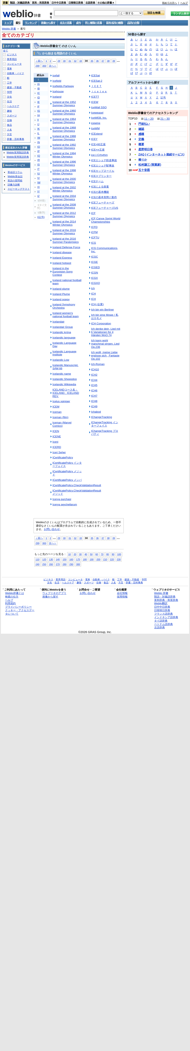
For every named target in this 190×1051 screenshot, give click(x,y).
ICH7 (94, 395)
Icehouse (58, 91)
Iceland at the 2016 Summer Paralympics (65, 240)
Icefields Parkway (63, 86)
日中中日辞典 (58, 2)
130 (51, 559)
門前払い (144, 123)
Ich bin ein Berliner (102, 309)
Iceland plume (61, 288)
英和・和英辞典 (40, 2)
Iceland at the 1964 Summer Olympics (64, 120)
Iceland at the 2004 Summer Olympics (64, 197)
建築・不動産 (14, 87)
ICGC (94, 256)
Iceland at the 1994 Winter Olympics (64, 155)
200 (98, 559)
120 (44, 559)
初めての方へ (169, 2)
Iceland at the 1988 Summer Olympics (64, 138)
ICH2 (94, 374)
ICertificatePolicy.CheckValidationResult (76, 485)
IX (38, 187)
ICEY (94, 139)
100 (119, 554)
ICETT (95, 96)
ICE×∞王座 (98, 149)
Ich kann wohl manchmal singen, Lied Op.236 (105, 343)
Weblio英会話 (15, 176)
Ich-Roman (98, 364)
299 (37, 65)
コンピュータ (14, 64)
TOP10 (132, 118)
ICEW (94, 102)
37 (103, 60)
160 (71, 559)
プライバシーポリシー (18, 606)
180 (85, 559)
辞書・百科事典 (15, 139)
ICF (93, 213)
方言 (9, 134)
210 (105, 559)
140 (58, 559)
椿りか (142, 159)
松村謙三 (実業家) (149, 164)
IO (38, 146)
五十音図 (144, 170)
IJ (38, 124)
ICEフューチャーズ (102, 202)
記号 (163, 97)
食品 (9, 125)
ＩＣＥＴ (96, 86)
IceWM (95, 128)
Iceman (56, 411)
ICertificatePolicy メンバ (67, 479)
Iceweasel (97, 112)
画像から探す (48, 22)
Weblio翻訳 (160, 603)
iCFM (94, 232)
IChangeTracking (101, 417)
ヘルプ (184, 2)
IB (38, 88)
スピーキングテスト (19, 189)
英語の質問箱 (15, 180)
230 (119, 559)
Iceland (56, 96)
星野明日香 (145, 149)
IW (38, 182)
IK (38, 128)
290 (71, 564)
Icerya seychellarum (64, 504)
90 (113, 554)
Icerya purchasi (61, 499)
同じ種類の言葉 (93, 22)
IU (38, 173)
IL (38, 133)
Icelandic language (63, 337)
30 (64, 60)
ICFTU (95, 237)
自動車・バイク (15, 73)
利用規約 (10, 603)
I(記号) (41, 217)
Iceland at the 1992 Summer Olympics (64, 146)
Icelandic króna (61, 332)
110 (37, 559)
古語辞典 (90, 2)
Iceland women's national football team (65, 315)
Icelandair (58, 321)
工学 (9, 82)
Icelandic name (61, 373)
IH (38, 115)
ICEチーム (97, 181)
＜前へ (39, 60)
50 (91, 554)
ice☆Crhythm (99, 154)
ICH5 (94, 385)
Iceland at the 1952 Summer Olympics (64, 104)
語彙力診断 (14, 184)
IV (38, 178)
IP (38, 151)
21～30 (165, 118)
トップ (7, 22)
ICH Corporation (101, 323)
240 (37, 564)
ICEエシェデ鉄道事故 (104, 160)
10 (69, 554)
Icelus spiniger (61, 401)
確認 (141, 129)
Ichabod (96, 411)
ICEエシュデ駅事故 (102, 165)
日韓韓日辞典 (75, 2)
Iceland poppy (61, 299)
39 (113, 60)
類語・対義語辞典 (20, 2)
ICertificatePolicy (62, 457)
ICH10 (95, 369)
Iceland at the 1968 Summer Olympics (64, 129)
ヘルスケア (13, 106)
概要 (141, 144)
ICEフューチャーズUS (104, 207)
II (38, 119)
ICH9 (94, 406)
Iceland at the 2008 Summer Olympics (64, 206)
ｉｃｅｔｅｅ (99, 91)
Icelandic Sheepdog (64, 379)
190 (92, 559)
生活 (9, 101)
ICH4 (94, 380)
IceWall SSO (99, 107)
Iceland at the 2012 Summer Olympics (64, 214)
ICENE (56, 436)
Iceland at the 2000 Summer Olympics (64, 180)
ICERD (56, 447)
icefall (55, 75)
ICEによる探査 (100, 186)
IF (38, 106)
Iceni (55, 441)
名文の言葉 (66, 22)
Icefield (56, 80)
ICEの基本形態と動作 (104, 197)
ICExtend (96, 133)
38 (108, 60)
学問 (9, 92)
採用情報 (122, 596)
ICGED (95, 267)
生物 (9, 120)
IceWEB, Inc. (99, 117)
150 (65, 559)
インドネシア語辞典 (166, 617)
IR (38, 160)
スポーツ (12, 115)
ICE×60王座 (98, 144)
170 (78, 559)
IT (38, 169)
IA (38, 84)
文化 (9, 96)
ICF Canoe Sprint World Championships (105, 220)
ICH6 (94, 390)
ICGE (94, 262)
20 (75, 554)
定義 (141, 139)
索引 (18, 22)
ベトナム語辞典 (163, 624)
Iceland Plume (61, 294)
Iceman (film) (60, 417)
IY (38, 191)
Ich (93, 288)
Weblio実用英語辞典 (18, 156)
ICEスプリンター (101, 176)
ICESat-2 (96, 80)
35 (92, 60)
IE (38, 102)
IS (38, 164)
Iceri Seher (59, 452)
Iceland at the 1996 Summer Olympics (64, 163)
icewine (95, 123)
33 (80, 60)
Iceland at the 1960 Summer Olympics (64, 112)
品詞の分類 (133, 22)
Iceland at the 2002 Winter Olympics (64, 189)
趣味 (9, 110)
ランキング (31, 22)
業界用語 (12, 59)
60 (96, 554)
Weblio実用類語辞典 (18, 152)
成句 (78, 22)
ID (38, 97)
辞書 (5, 2)
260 (51, 564)
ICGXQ (95, 283)
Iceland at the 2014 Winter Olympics (64, 223)
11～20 (149, 118)
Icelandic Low (60, 359)
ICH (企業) (97, 304)
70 (102, 554)
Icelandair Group (62, 326)
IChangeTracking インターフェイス (104, 424)
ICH (93, 293)
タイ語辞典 (160, 620)
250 (44, 564)
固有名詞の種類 (114, 22)
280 (65, 564)
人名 (9, 129)
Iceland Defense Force (66, 247)
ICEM (55, 406)
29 (59, 60)
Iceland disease (62, 252)
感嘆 (141, 134)
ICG (93, 242)
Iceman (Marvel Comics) (61, 424)
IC (38, 93)
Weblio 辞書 (9, 28)
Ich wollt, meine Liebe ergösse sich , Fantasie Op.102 (105, 355)
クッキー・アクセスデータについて (19, 612)
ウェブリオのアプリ (54, 593)
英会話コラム (15, 172)
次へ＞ (52, 65)
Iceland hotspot (61, 263)
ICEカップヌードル (102, 170)
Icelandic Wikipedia (64, 384)
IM (38, 137)
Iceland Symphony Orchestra (63, 306)
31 (69, 60)
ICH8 (94, 401)
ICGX (94, 277)
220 (112, 559)
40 (86, 554)
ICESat (95, 75)
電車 (9, 68)
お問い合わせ (52, 529)
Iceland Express (62, 257)
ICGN (94, 272)
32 (75, 60)
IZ (38, 196)
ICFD (94, 227)
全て (5, 50)
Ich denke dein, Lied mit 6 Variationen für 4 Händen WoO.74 (105, 332)
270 (58, 564)
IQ (38, 155)
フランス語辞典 (163, 613)
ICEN (55, 431)
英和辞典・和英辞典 (166, 600)
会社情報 (122, 593)
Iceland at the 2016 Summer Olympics (64, 232)
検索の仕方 (11, 596)
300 (44, 65)
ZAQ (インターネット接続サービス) (161, 154)
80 (107, 554)
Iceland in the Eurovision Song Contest (62, 271)
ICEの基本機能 (100, 191)
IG (38, 110)
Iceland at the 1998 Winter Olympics (64, 172)
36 (97, 60)
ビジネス (12, 54)
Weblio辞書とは (14, 593)
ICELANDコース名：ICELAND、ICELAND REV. (65, 393)
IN (38, 142)
